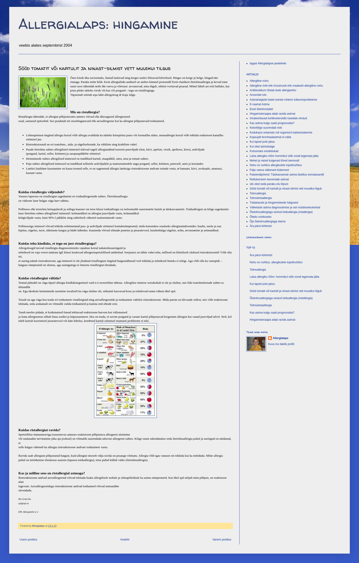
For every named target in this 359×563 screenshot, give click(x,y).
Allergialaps (280, 338)
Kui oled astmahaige (262, 146)
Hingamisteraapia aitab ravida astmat (272, 113)
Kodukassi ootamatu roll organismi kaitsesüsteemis (281, 132)
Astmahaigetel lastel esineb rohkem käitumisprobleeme (283, 99)
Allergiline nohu (259, 80)
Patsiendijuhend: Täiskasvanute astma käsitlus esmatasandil (287, 174)
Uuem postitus (28, 539)
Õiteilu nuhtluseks (261, 216)
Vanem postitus (221, 539)
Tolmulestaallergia (261, 198)
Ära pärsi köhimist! (261, 255)
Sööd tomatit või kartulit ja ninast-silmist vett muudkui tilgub (286, 188)
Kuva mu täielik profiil (281, 344)
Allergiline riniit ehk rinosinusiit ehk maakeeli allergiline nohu (286, 85)
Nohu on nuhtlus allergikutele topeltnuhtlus (276, 165)
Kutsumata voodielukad (264, 151)
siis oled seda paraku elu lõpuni (269, 184)
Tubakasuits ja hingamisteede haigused (274, 202)
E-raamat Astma (259, 104)
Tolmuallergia (258, 193)
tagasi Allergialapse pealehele (268, 63)
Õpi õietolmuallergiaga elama (267, 221)
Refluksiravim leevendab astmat (269, 179)
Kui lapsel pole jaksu (262, 141)
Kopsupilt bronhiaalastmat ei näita (270, 137)
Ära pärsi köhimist (261, 226)
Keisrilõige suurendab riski (266, 127)
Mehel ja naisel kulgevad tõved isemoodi (274, 160)
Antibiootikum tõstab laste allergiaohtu (273, 90)
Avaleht (125, 539)
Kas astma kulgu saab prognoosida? (272, 123)
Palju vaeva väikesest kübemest (269, 170)
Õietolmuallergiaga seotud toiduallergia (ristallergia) (281, 212)
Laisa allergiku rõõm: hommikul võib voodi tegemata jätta (284, 276)
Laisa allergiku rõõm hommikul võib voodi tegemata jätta (284, 156)
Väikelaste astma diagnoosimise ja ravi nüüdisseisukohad (285, 207)
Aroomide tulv (258, 94)
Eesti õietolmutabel (261, 109)
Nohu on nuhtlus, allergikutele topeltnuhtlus (276, 262)
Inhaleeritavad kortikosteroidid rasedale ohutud (278, 118)
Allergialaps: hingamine (98, 23)
